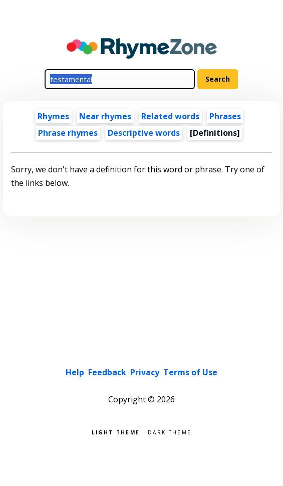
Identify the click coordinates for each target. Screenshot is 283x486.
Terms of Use (190, 372)
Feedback (107, 372)
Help (75, 372)
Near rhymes (105, 116)
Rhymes (53, 116)
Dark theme (169, 431)
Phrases (225, 116)
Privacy (144, 372)
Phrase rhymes (68, 132)
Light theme (116, 431)
